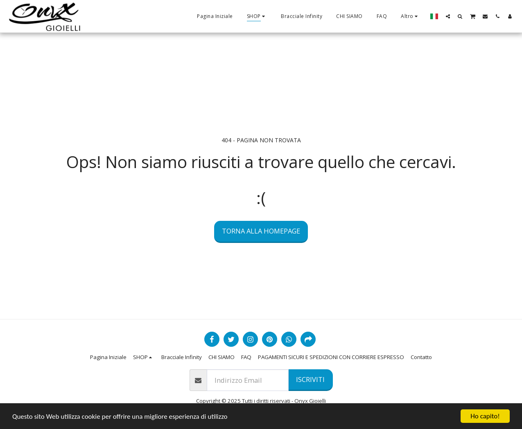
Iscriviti (310, 379)
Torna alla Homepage (261, 231)
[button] (448, 16)
